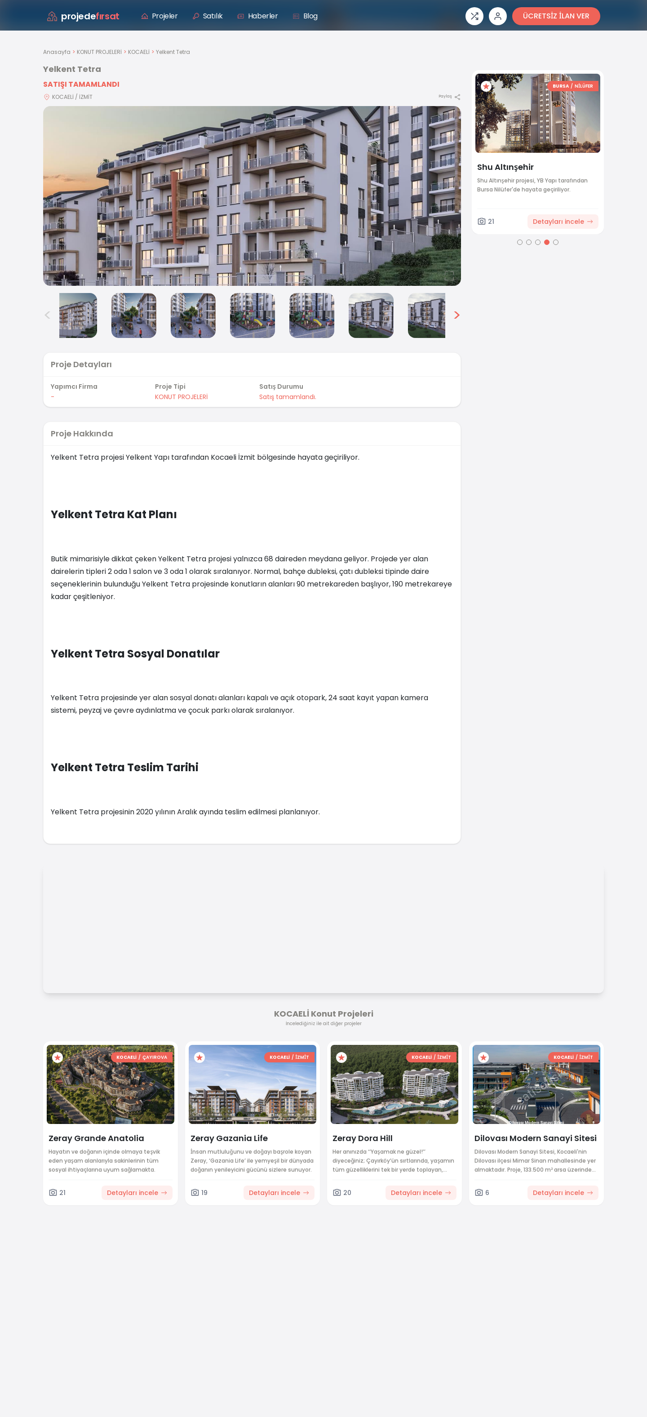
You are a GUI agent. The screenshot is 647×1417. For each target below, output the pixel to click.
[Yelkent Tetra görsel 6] (311, 315)
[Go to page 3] (538, 242)
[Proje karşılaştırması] (474, 16)
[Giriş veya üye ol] (498, 16)
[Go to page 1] (520, 242)
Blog (305, 16)
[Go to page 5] (555, 242)
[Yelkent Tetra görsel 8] (430, 315)
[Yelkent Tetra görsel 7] (371, 315)
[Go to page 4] (547, 242)
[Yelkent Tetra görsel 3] (133, 315)
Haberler (257, 16)
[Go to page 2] (529, 242)
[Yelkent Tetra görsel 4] (193, 315)
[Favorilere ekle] (486, 86)
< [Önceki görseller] (47, 315)
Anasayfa (57, 52)
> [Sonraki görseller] (456, 315)
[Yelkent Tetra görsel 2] (74, 315)
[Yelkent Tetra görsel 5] (252, 315)
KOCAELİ (139, 52)
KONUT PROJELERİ (99, 52)
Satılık (207, 16)
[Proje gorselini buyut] (252, 196)
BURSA (561, 86)
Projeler (159, 16)
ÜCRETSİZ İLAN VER (556, 16)
